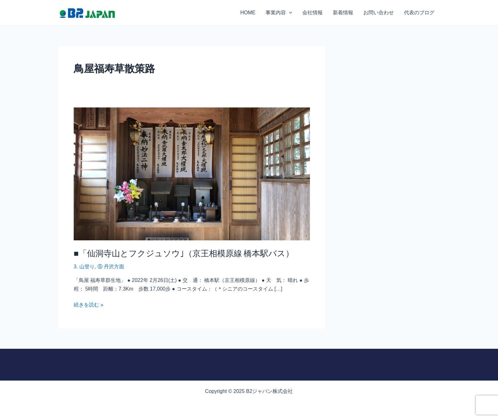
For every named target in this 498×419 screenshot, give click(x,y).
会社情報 (312, 12)
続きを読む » (88, 304)
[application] (289, 12)
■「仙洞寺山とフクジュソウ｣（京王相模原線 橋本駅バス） (184, 253)
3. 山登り (84, 266)
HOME (247, 12)
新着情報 (343, 12)
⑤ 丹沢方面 (111, 266)
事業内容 (279, 12)
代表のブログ (419, 12)
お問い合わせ (378, 12)
